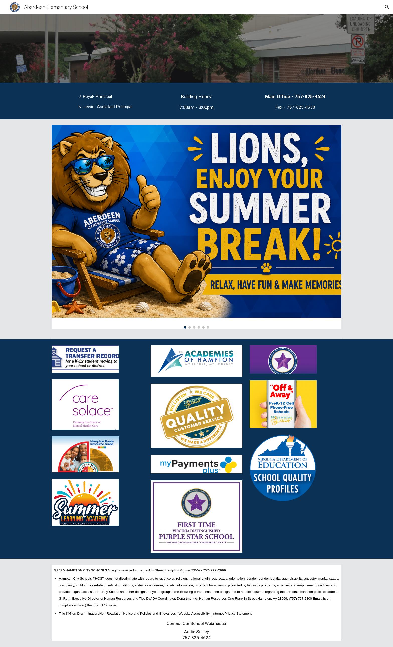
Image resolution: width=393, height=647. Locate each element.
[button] (387, 7)
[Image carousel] (196, 227)
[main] (109, 101)
